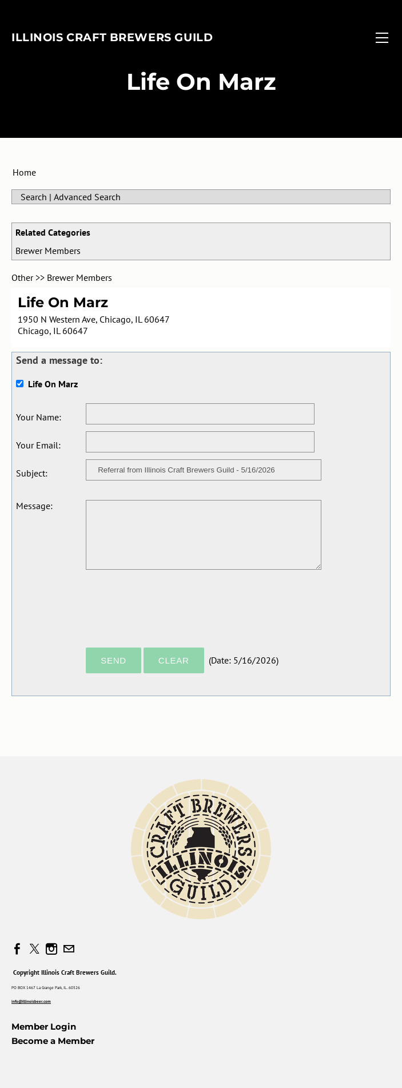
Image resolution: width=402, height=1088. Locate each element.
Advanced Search (87, 196)
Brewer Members (48, 250)
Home (24, 172)
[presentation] (173, 613)
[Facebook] (17, 949)
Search (34, 196)
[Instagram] (51, 949)
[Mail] (68, 949)
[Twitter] (34, 949)
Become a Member (52, 1040)
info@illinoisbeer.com (31, 1001)
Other (22, 277)
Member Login (43, 1026)
